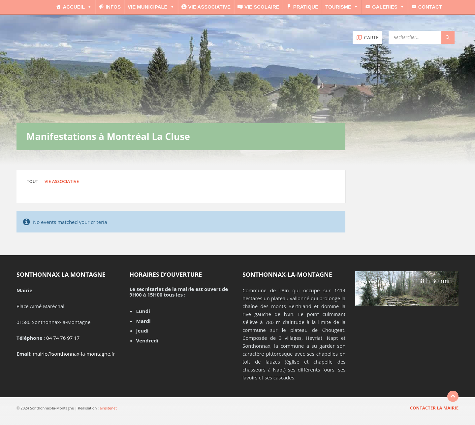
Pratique (305, 7)
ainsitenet (108, 408)
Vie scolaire (261, 7)
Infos (113, 7)
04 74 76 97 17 (62, 338)
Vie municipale (151, 7)
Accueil (77, 7)
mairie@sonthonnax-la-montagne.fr (74, 353)
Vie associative (209, 7)
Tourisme (341, 7)
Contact (430, 7)
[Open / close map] (367, 37)
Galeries (388, 7)
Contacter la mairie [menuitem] (434, 408)
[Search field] (422, 37)
